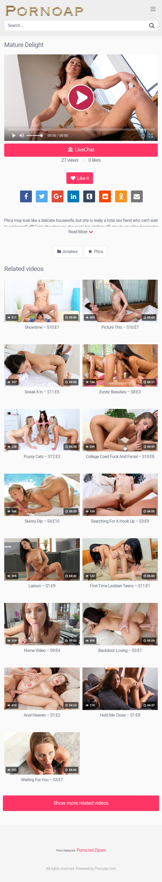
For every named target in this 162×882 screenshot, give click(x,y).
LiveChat (81, 149)
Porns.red (85, 850)
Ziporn (100, 850)
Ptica (95, 251)
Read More (80, 231)
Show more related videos (81, 803)
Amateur (67, 251)
